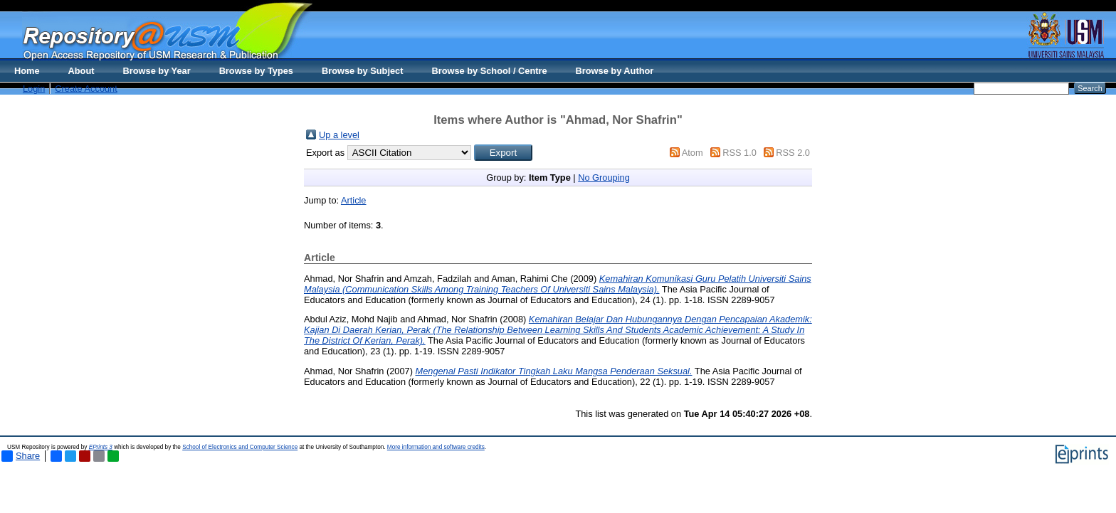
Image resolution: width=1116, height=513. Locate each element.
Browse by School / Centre (489, 70)
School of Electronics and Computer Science (240, 447)
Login (34, 88)
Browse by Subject (363, 70)
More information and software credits (436, 447)
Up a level (339, 134)
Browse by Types (256, 70)
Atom (692, 152)
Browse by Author (615, 70)
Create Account (86, 88)
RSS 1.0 (739, 152)
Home (27, 70)
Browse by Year (157, 70)
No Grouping (604, 177)
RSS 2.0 (793, 152)
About (81, 70)
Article (354, 200)
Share (20, 456)
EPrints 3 (100, 447)
